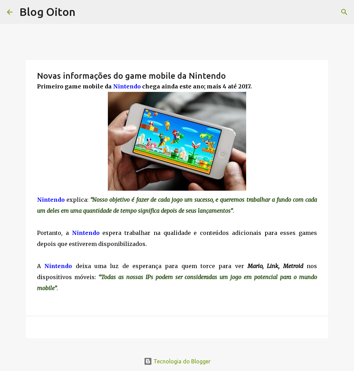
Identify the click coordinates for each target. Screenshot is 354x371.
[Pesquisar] (344, 12)
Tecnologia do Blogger (177, 361)
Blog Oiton (47, 12)
